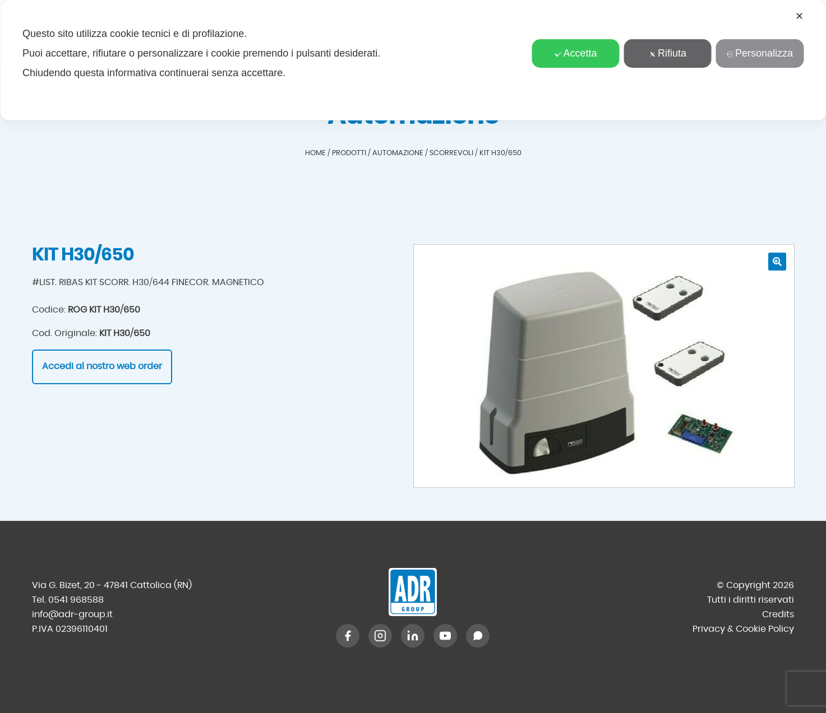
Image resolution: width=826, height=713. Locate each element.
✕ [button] (799, 16)
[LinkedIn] (412, 635)
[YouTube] (445, 635)
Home (315, 153)
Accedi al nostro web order (102, 366)
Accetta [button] (576, 53)
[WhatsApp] (478, 635)
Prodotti (349, 153)
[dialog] (413, 60)
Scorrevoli (451, 153)
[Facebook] (347, 635)
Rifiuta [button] (667, 53)
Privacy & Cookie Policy (743, 629)
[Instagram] (380, 635)
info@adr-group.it (72, 614)
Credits (778, 614)
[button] (777, 262)
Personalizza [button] (760, 53)
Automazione (397, 153)
